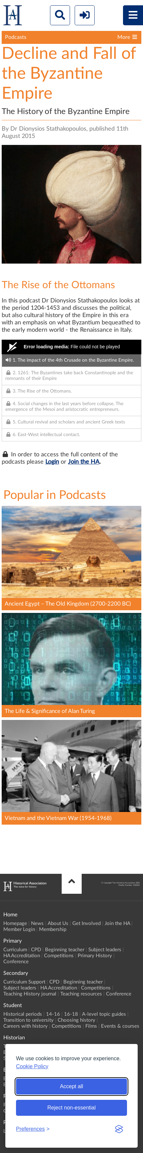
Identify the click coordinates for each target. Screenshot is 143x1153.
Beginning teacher (64, 949)
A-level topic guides (104, 1014)
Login (52, 462)
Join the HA (83, 462)
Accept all (71, 1086)
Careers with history (25, 1026)
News (37, 923)
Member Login (19, 929)
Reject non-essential (71, 1107)
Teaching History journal (29, 993)
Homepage (15, 923)
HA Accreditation (21, 955)
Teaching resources (81, 993)
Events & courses (120, 1026)
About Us (58, 923)
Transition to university (28, 1020)
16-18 (71, 1014)
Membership (52, 929)
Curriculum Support (24, 982)
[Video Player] (71, 347)
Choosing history (76, 1020)
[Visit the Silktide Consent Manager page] (119, 1129)
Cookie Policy (32, 1066)
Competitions (59, 955)
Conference (16, 961)
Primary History (95, 955)
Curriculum (15, 949)
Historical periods (22, 1014)
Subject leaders (104, 949)
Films (91, 1026)
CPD (36, 949)
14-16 (53, 1014)
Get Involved (86, 923)
